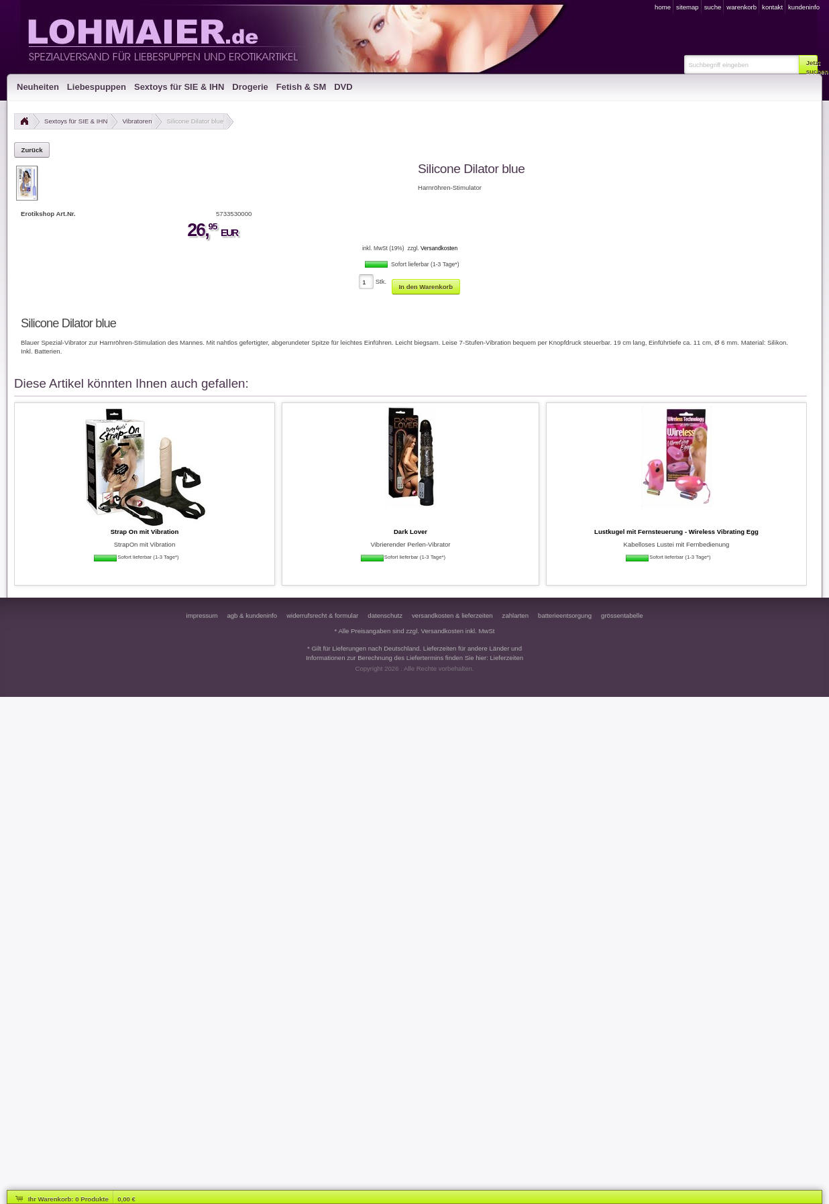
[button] (808, 64)
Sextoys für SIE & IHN (75, 121)
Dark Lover (410, 531)
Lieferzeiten (507, 657)
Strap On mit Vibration (145, 531)
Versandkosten (439, 248)
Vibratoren (137, 121)
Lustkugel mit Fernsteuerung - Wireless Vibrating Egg (676, 531)
